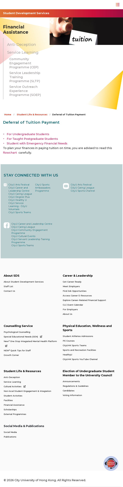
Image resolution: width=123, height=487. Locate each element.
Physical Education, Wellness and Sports (87, 328)
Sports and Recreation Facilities (79, 350)
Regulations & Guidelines (75, 386)
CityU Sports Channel (83, 190)
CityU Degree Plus (19, 197)
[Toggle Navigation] (117, 4)
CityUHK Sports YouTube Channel (80, 359)
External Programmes (15, 414)
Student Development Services (26, 13)
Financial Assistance (14, 405)
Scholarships (10, 409)
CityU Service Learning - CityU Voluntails (17, 206)
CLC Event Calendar (73, 305)
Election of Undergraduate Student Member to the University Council (88, 373)
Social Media (10, 432)
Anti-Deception (12, 377)
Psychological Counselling (17, 332)
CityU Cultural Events (23, 236)
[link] (18, 454)
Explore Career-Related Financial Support (84, 300)
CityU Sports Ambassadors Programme (42, 187)
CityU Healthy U (17, 200)
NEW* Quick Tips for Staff (17, 350)
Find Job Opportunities (74, 291)
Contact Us (9, 291)
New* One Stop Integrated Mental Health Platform (30, 343)
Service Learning (12, 382)
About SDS (11, 275)
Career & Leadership (78, 275)
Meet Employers (71, 286)
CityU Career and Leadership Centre (18, 189)
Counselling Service (18, 326)
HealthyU (67, 354)
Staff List (8, 286)
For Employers (70, 309)
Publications (10, 436)
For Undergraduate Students (28, 134)
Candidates (68, 390)
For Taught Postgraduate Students (32, 139)
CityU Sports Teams (19, 212)
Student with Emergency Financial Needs (37, 143)
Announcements (71, 381)
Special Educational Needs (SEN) (23, 336)
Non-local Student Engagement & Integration (27, 391)
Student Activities (13, 395)
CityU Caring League (20, 194)
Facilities (8, 400)
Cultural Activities (15, 386)
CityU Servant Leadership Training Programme (30, 241)
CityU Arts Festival (18, 184)
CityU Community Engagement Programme (29, 232)
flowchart (10, 152)
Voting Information (72, 395)
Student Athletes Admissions (78, 336)
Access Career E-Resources (77, 295)
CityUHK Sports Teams (74, 345)
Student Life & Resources (32, 114)
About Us (67, 314)
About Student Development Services (24, 281)
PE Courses (69, 341)
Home (7, 114)
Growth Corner (11, 355)
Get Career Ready (72, 281)
